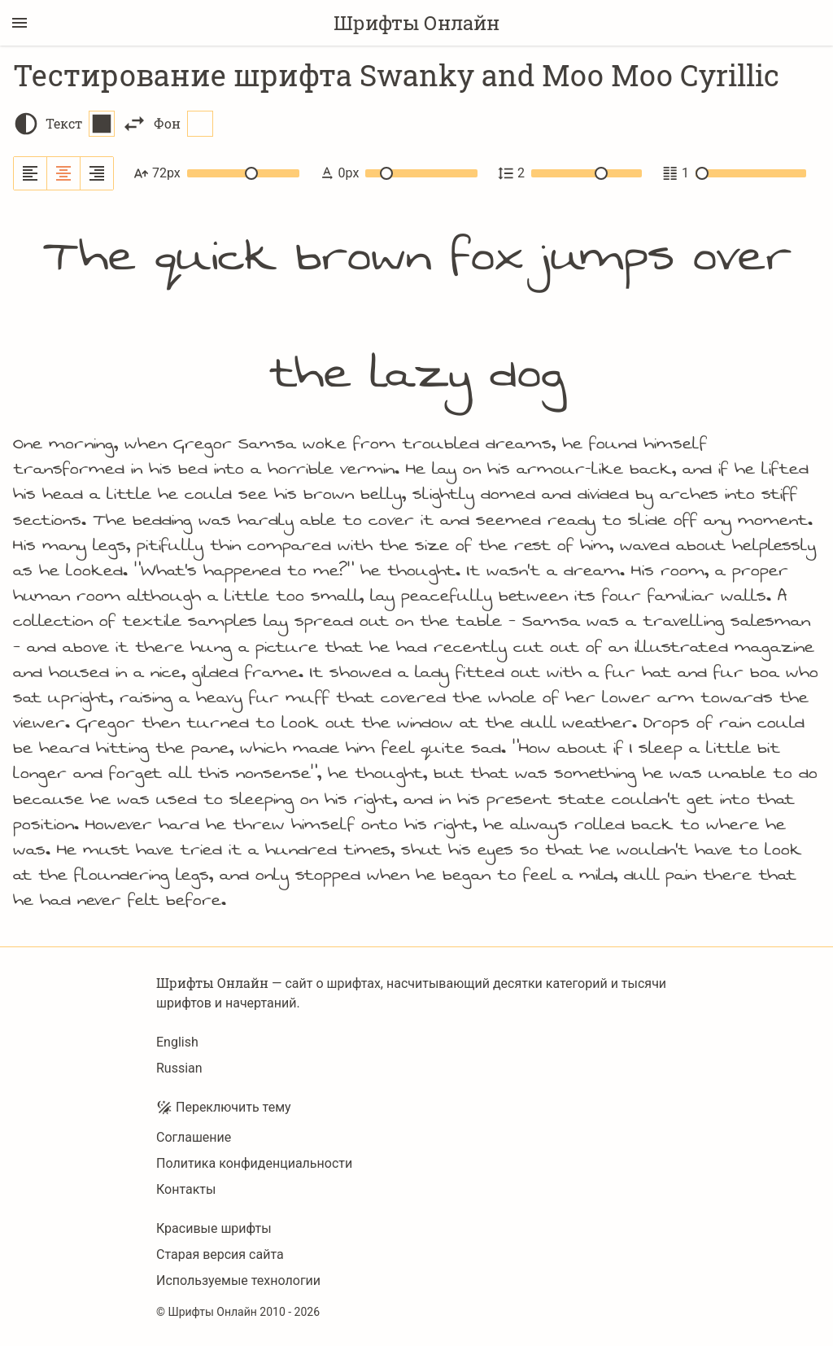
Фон (183, 124)
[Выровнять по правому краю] (97, 173)
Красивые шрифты (214, 1228)
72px (216, 173)
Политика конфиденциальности (254, 1163)
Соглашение (193, 1137)
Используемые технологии (238, 1280)
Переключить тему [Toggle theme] (223, 1107)
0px (398, 173)
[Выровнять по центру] (64, 173)
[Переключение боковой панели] (19, 22)
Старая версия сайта (220, 1254)
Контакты (186, 1189)
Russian (179, 1068)
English (177, 1042)
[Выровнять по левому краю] (30, 173)
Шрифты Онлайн (416, 23)
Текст (80, 124)
